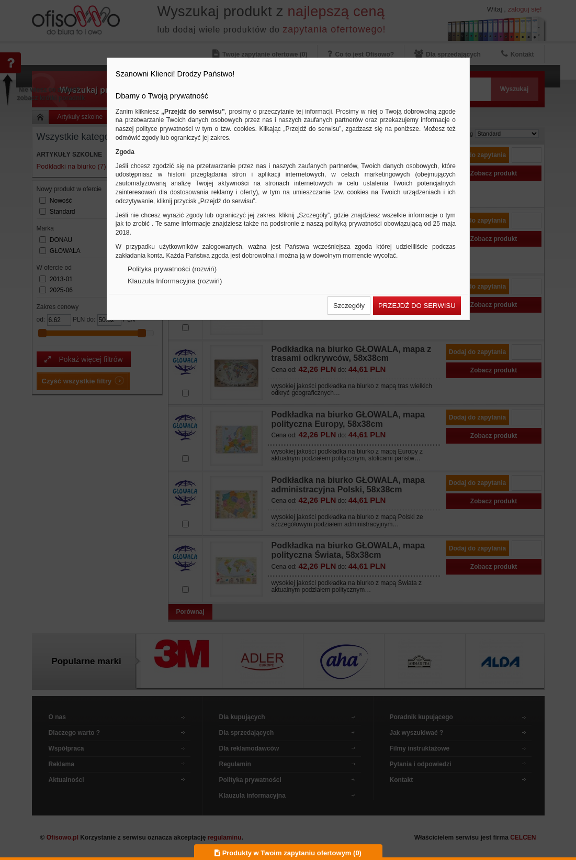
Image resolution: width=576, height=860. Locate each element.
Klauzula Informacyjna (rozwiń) (175, 281)
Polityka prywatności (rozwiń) (172, 269)
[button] (348, 305)
